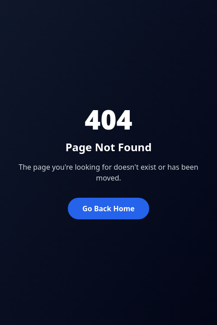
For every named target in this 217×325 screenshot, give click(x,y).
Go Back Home (108, 209)
